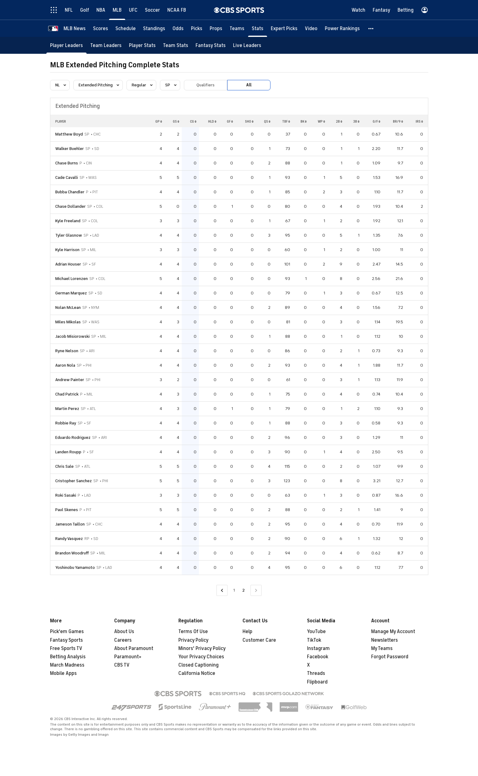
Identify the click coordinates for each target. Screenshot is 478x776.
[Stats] (257, 28)
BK (304, 121)
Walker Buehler (69, 148)
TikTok (314, 640)
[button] (371, 28)
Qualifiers (205, 85)
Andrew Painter (69, 379)
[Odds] (178, 28)
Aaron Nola (65, 365)
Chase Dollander (70, 206)
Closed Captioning (198, 665)
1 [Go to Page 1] (234, 590)
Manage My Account (393, 631)
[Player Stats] (142, 45)
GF (230, 121)
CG (193, 121)
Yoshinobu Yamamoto (75, 567)
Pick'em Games (67, 631)
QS (267, 121)
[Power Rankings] (342, 28)
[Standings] (154, 28)
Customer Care (259, 640)
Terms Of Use (193, 631)
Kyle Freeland (67, 220)
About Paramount (133, 648)
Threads (316, 673)
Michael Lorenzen (71, 278)
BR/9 (398, 121)
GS (176, 121)
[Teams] (237, 28)
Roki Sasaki (65, 495)
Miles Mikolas (68, 322)
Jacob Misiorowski (72, 336)
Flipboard (317, 682)
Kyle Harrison (67, 249)
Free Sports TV (66, 648)
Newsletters (384, 640)
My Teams (382, 648)
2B (339, 121)
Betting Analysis (68, 657)
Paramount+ (128, 657)
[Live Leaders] (247, 45)
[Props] (216, 28)
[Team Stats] (175, 45)
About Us (124, 631)
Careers (123, 640)
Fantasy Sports (66, 640)
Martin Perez (67, 408)
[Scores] (100, 28)
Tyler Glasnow (68, 235)
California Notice (196, 673)
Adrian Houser (68, 264)
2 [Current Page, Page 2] (243, 590)
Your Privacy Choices (201, 657)
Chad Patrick (67, 394)
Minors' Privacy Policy (202, 648)
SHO (249, 121)
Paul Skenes (66, 509)
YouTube (316, 631)
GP (158, 121)
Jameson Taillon (70, 524)
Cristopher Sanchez (73, 480)
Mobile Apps (63, 673)
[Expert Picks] (284, 28)
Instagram (318, 648)
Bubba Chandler (69, 192)
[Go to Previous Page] (221, 590)
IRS (419, 121)
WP (321, 121)
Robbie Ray (65, 423)
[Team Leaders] (106, 45)
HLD (212, 121)
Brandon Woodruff (72, 553)
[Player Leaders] (66, 45)
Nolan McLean (68, 307)
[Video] (311, 28)
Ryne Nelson (66, 350)
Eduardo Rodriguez (73, 437)
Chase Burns (66, 163)
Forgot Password (389, 657)
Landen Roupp (68, 452)
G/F (376, 121)
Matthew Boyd (69, 134)
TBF (286, 121)
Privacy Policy (193, 640)
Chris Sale (64, 466)
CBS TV (122, 665)
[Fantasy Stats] (210, 45)
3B (356, 121)
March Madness (67, 665)
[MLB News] (74, 28)
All (248, 85)
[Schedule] (125, 28)
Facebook (317, 657)
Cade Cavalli (66, 177)
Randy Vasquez (69, 538)
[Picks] (196, 28)
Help (247, 631)
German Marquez (71, 293)
